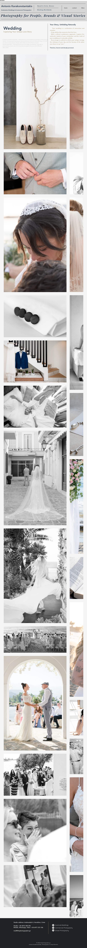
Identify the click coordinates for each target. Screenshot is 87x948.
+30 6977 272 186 (37, 927)
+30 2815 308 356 (25, 926)
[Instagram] (53, 925)
